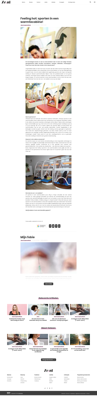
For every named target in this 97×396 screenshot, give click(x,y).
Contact (88, 393)
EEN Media (21, 393)
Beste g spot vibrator (82, 381)
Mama (23, 2)
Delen (48, 226)
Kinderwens (10, 377)
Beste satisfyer (80, 382)
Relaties (51, 381)
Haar (22, 377)
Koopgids (61, 2)
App (60, 226)
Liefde (46, 2)
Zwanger (9, 379)
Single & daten (52, 377)
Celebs (65, 381)
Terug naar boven (47, 361)
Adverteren (72, 393)
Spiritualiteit (66, 379)
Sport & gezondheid (26, 25)
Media (65, 382)
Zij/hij (50, 379)
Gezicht (22, 379)
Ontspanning (24, 381)
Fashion (38, 2)
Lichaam (22, 382)
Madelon (45, 240)
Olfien (45, 25)
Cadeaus (36, 381)
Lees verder (48, 284)
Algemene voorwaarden (80, 393)
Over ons (68, 393)
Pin (56, 226)
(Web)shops (37, 379)
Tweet (52, 226)
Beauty (31, 2)
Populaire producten (83, 375)
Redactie (63, 393)
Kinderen (9, 381)
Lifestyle (53, 2)
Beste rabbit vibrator (82, 379)
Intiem (50, 382)
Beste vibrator (80, 377)
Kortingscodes (71, 2)
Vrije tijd (66, 377)
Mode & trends (37, 377)
